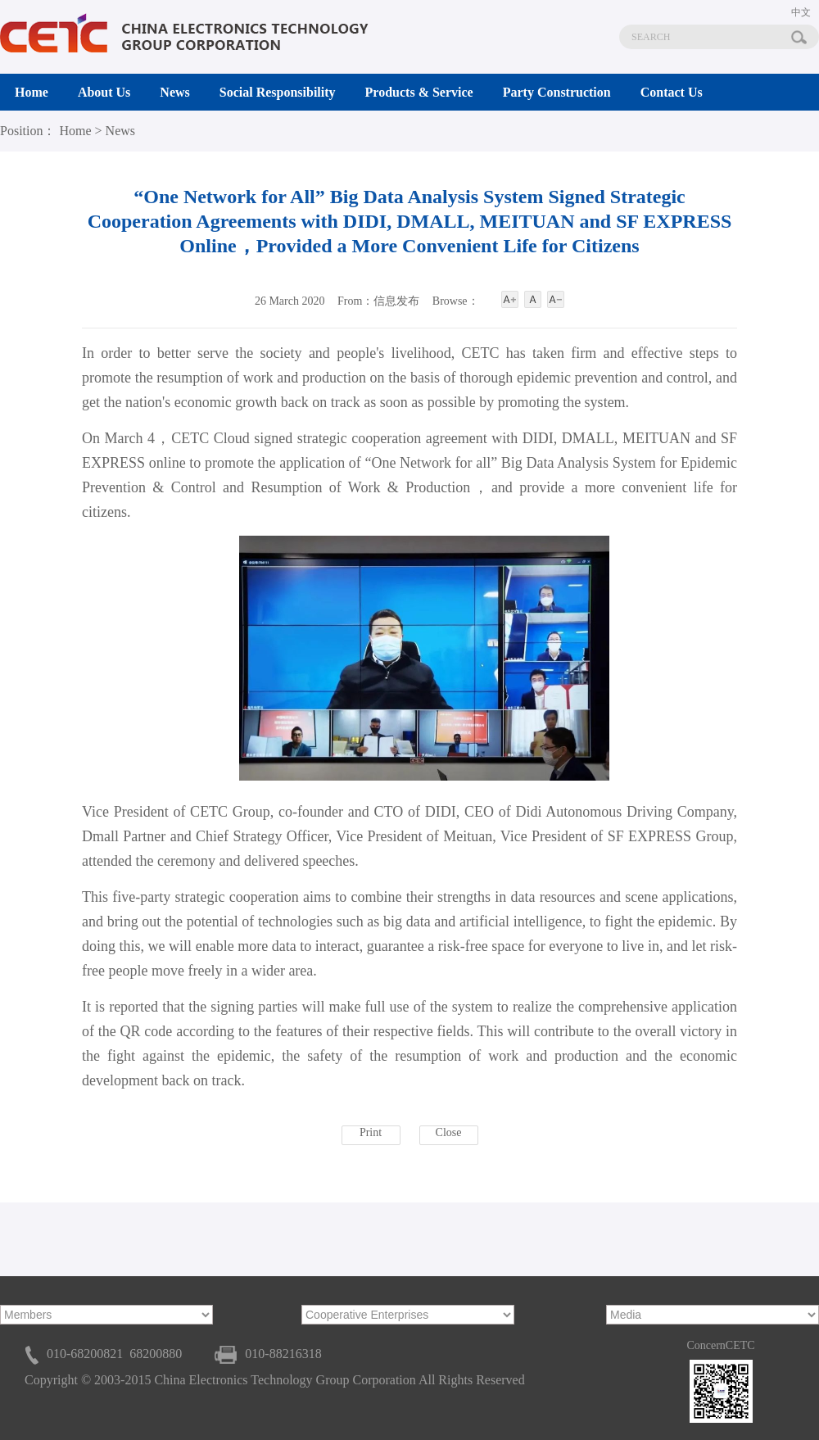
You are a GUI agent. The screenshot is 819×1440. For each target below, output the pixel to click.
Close (449, 1132)
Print (371, 1132)
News (120, 131)
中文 (801, 12)
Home (75, 131)
